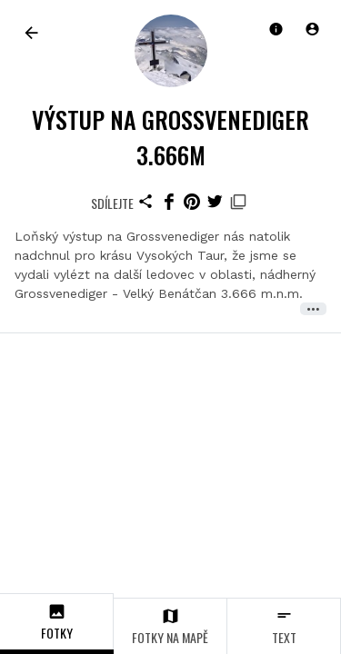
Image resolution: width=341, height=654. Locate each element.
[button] (312, 29)
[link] (31, 32)
